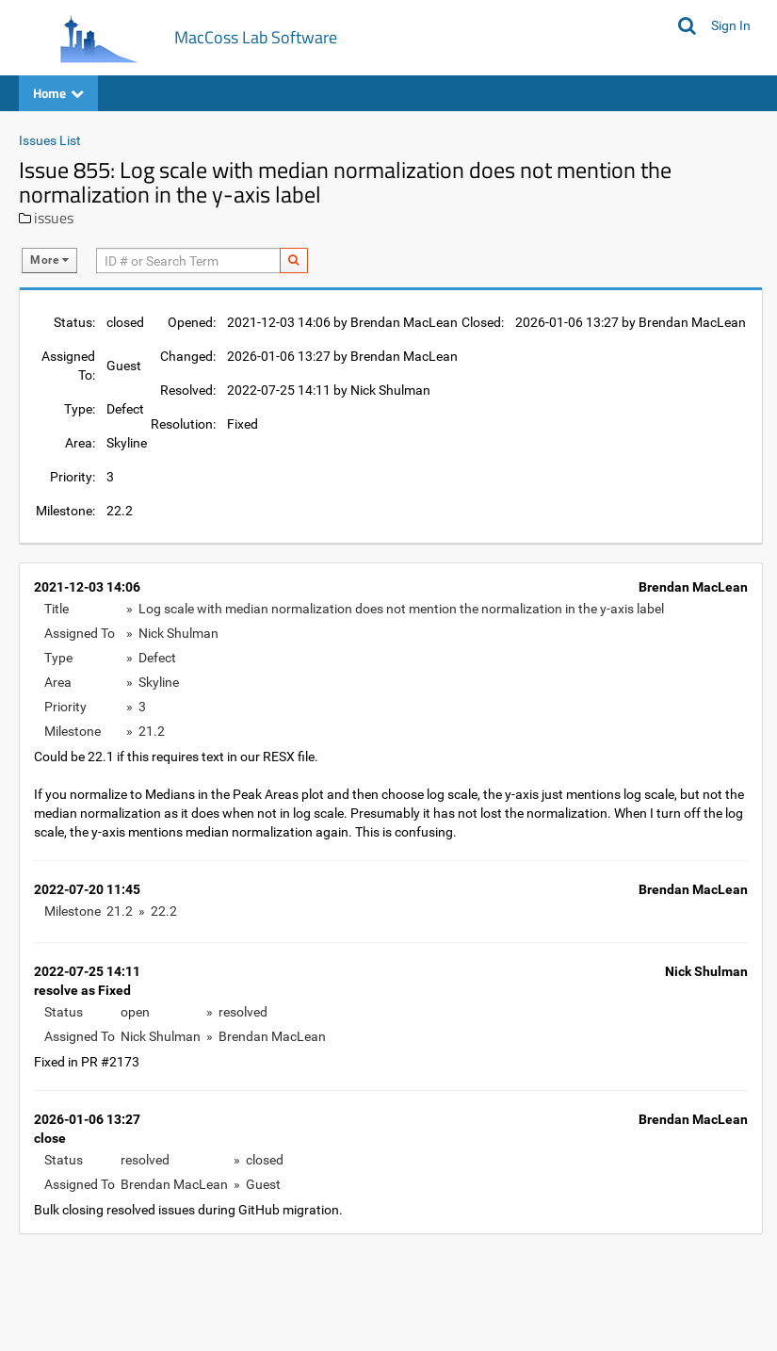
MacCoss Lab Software (255, 37)
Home (58, 93)
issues (53, 217)
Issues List (50, 140)
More (49, 260)
